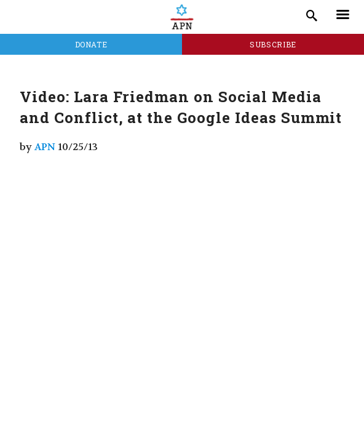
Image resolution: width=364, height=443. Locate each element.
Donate (91, 44)
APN (44, 146)
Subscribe (273, 44)
